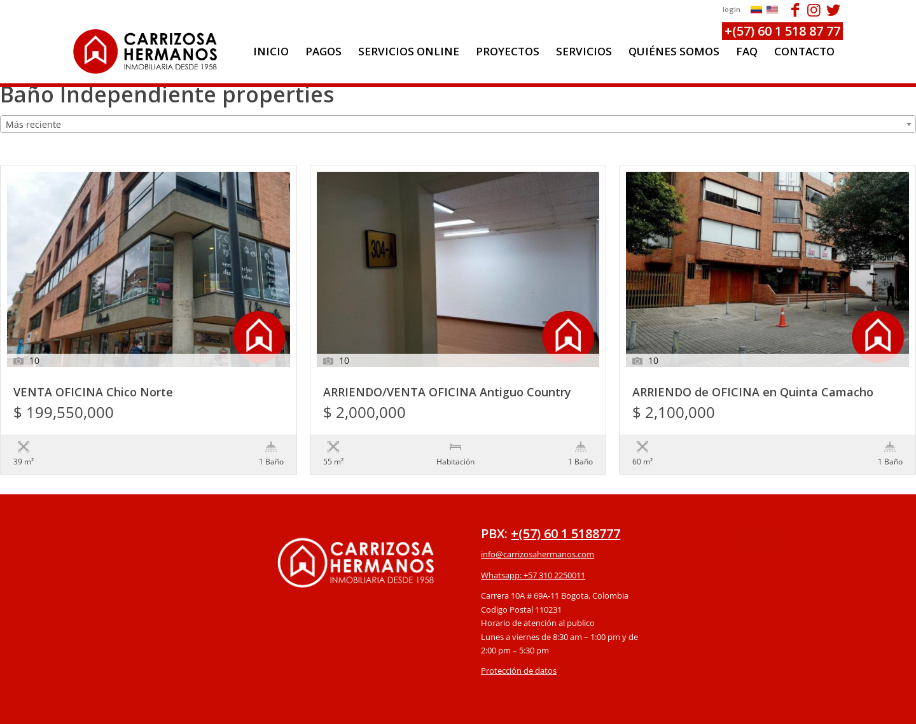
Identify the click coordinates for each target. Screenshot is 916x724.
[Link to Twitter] (833, 9)
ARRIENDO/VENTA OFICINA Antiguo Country (447, 393)
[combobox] (458, 124)
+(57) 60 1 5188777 (565, 507)
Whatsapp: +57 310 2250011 (533, 549)
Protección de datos (519, 644)
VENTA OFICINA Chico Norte (93, 393)
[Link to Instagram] (814, 9)
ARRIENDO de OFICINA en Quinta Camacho (752, 393)
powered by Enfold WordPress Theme (531, 708)
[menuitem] (271, 51)
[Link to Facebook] (795, 9)
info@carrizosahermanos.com (537, 528)
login (731, 9)
